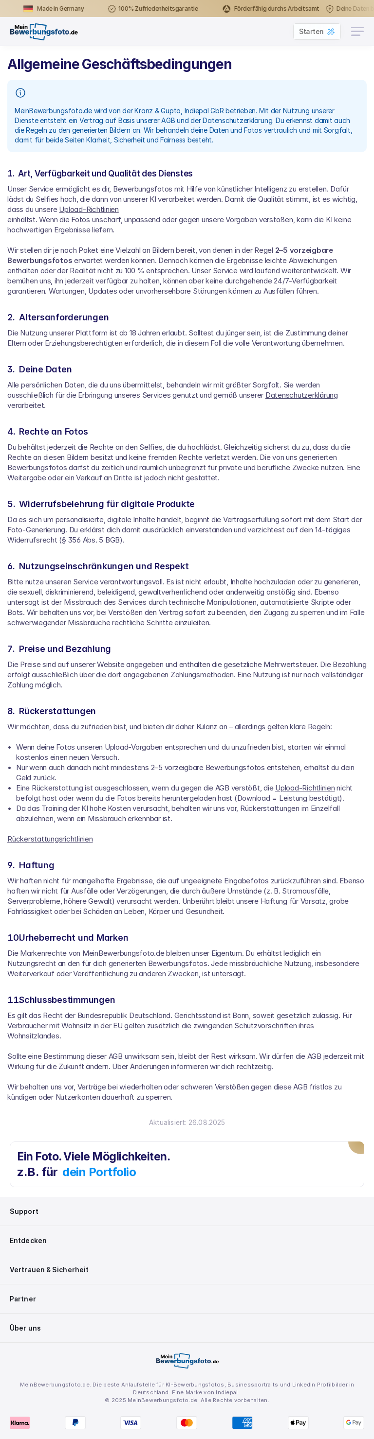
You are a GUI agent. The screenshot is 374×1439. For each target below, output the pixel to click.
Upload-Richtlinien (89, 209)
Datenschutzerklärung (301, 395)
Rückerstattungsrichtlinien (50, 838)
